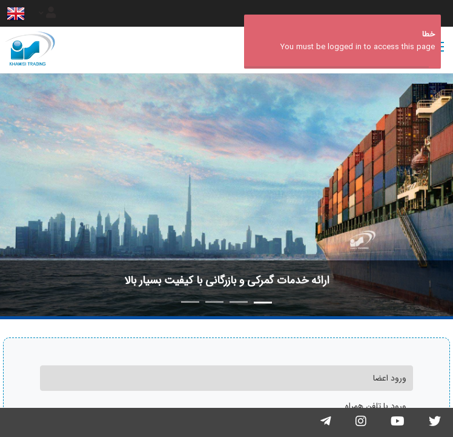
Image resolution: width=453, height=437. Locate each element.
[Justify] (47, 13)
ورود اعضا (389, 378)
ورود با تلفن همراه (375, 406)
